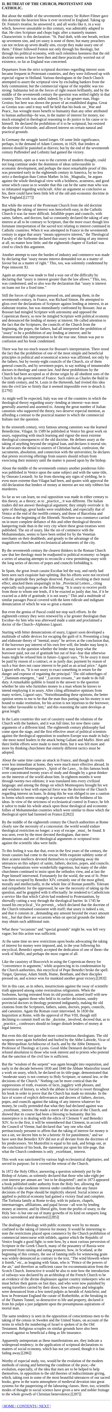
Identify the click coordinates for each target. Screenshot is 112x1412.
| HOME (8, 1406)
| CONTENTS (26, 1406)
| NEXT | (44, 1406)
